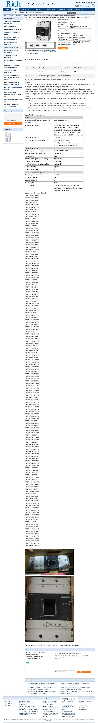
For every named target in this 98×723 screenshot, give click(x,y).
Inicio (5, 15)
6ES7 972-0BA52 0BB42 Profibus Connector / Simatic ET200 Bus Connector (50, 703)
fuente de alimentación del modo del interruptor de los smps (11, 77)
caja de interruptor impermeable (13, 99)
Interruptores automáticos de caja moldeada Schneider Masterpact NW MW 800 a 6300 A (69, 701)
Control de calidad (50, 9)
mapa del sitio (83, 707)
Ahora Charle (90, 4)
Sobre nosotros (25, 9)
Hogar (7, 9)
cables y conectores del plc (11, 29)
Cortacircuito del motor (21, 15)
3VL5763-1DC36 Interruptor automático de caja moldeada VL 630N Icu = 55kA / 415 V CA (41, 52)
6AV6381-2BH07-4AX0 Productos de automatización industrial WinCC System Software (28, 713)
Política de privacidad (10, 719)
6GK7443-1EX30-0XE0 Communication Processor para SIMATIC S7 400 (27, 703)
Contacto (13, 123)
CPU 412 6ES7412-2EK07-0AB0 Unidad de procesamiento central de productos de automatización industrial (29, 708)
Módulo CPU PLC (9, 26)
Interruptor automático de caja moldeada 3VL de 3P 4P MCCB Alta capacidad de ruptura (69, 707)
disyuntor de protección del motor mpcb (41, 645)
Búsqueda (73, 13)
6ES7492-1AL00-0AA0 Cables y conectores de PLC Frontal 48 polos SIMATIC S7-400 (50, 714)
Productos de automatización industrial (29, 698)
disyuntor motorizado (57, 645)
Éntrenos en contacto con (65, 9)
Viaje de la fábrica (37, 9)
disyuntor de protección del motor (72, 645)
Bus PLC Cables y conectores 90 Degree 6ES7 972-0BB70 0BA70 (50, 708)
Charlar (63, 48)
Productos (15, 9)
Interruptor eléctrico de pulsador (13, 60)
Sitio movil (83, 709)
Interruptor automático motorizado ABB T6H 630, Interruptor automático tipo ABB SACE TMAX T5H (68, 714)
